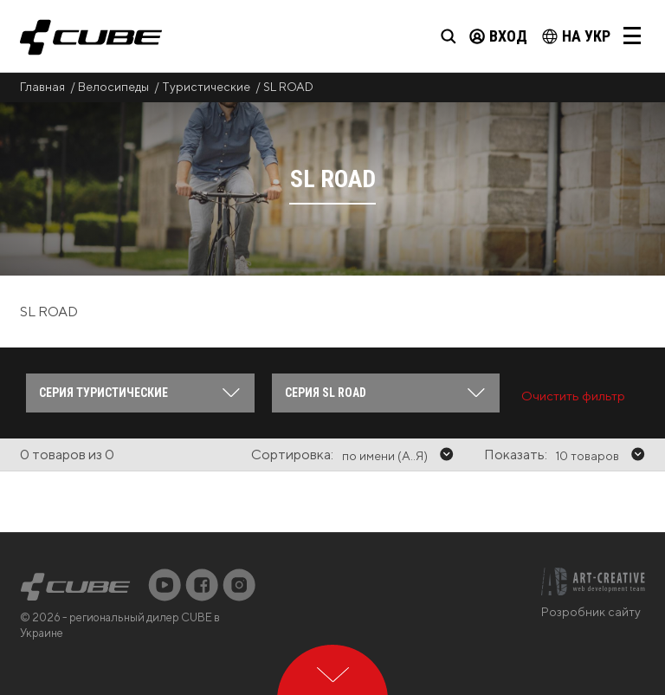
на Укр (576, 36)
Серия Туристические (103, 392)
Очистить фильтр (573, 395)
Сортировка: (292, 454)
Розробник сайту (591, 612)
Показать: (515, 454)
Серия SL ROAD (325, 392)
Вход (498, 36)
